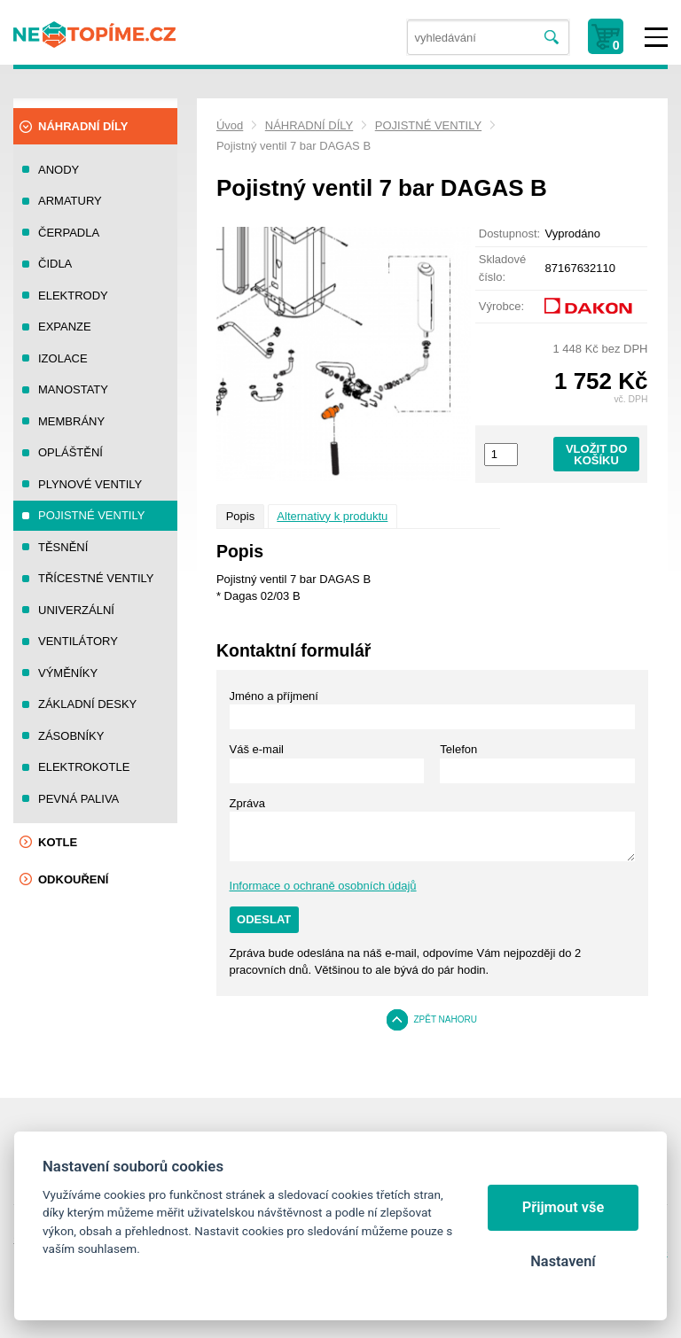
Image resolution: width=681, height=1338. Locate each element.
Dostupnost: (509, 233)
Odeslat (264, 919)
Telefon (458, 749)
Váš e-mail (257, 749)
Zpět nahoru (445, 1019)
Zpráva (247, 803)
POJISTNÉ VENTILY (428, 125)
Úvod (229, 125)
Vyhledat (552, 37)
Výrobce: (501, 306)
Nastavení (562, 1261)
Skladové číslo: (502, 268)
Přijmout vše (563, 1207)
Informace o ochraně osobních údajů (323, 885)
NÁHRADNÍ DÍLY (309, 125)
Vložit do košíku (596, 454)
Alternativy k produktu (332, 516)
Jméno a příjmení (274, 696)
